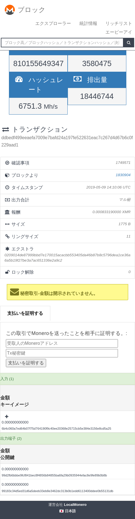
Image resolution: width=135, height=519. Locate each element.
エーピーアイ (118, 32)
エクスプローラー (53, 23)
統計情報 (88, 23)
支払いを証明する (25, 313)
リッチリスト (118, 23)
